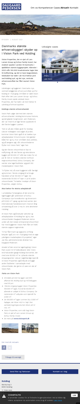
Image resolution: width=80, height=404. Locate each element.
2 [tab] (58, 82)
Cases (56, 8)
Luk (74, 395)
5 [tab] (62, 82)
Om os (32, 8)
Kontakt (74, 8)
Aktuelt (64, 8)
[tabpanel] (60, 65)
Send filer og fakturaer (20, 371)
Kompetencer (44, 8)
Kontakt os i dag (60, 371)
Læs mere (58, 400)
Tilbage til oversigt (13, 357)
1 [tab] (57, 82)
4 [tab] (61, 82)
